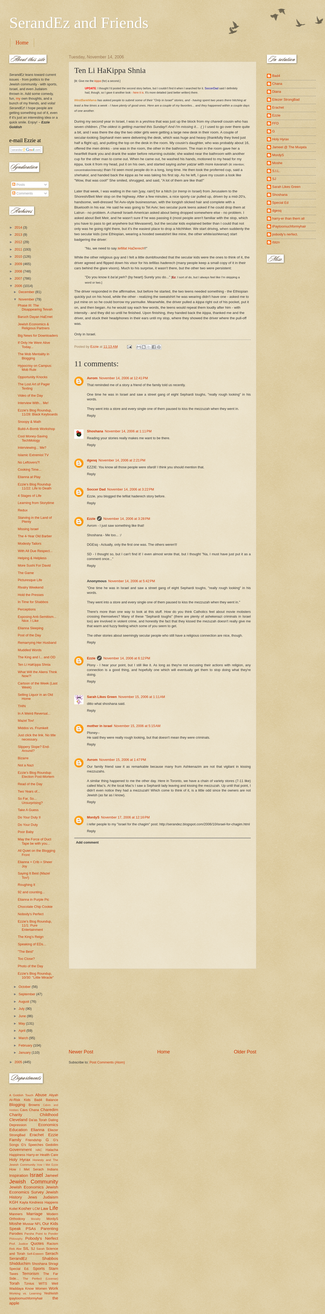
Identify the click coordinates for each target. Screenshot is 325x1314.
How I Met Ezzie (47, 1164)
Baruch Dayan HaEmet (35, 317)
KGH (13, 1202)
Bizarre (23, 758)
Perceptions (27, 609)
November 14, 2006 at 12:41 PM (123, 378)
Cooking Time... (29, 469)
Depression (17, 1125)
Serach (51, 1253)
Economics (48, 1124)
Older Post (245, 1051)
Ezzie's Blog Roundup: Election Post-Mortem (36, 775)
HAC (39, 1149)
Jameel (51, 1175)
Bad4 (38, 1100)
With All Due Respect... (35, 551)
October (24, 987)
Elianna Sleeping (30, 628)
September (27, 994)
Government (20, 1149)
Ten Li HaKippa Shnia (34, 665)
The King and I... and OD (36, 657)
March (23, 1038)
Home (22, 42)
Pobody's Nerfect (41, 1238)
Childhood (49, 1114)
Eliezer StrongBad (286, 99)
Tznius (29, 1283)
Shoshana (95, 431)
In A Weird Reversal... (34, 713)
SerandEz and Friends (78, 22)
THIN (22, 706)
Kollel (13, 1209)
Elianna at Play (29, 477)
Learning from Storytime (36, 503)
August (24, 1001)
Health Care (49, 1155)
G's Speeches (32, 1145)
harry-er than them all (288, 218)
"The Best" (26, 952)
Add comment (87, 842)
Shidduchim (20, 1263)
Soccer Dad (96, 489)
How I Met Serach (26, 1169)
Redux (22, 510)
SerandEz (18, 1258)
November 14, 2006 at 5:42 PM (131, 581)
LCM (36, 1209)
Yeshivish (51, 1293)
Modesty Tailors (29, 543)
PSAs (31, 1228)
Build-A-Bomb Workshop (36, 429)
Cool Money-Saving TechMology (32, 438)
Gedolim (51, 1145)
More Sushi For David (34, 565)
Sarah (40, 1248)
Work (53, 1288)
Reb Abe (15, 1248)
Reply (91, 416)
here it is (138, 92)
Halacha (52, 1150)
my (18, 98)
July (21, 1009)
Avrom (92, 378)
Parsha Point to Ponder (41, 1233)
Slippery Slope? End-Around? (34, 749)
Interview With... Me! (33, 403)
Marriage (34, 1213)
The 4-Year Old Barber (35, 536)
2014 (19, 227)
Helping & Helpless (32, 558)
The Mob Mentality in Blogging (33, 356)
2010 (19, 256)
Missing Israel (28, 529)
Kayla (24, 1202)
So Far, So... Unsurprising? (30, 800)
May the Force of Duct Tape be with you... (34, 841)
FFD (275, 123)
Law (44, 1208)
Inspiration (18, 1175)
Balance (52, 1100)
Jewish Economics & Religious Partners (33, 326)
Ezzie (91, 519)
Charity (15, 1114)
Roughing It (26, 885)
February (25, 1045)
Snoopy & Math (29, 422)
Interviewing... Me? (32, 448)
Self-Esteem (35, 1253)
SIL (26, 1248)
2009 (19, 264)
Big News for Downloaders (38, 335)
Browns (34, 1105)
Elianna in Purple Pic (33, 899)
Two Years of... (29, 791)
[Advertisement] (162, 1009)
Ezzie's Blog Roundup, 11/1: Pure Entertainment (35, 925)
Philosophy (15, 1238)
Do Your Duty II (29, 817)
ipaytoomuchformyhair (26, 1298)
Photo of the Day (30, 966)
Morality (35, 1219)
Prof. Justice (18, 1243)
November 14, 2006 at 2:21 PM (122, 460)
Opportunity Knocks (32, 377)
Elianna (37, 1129)
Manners (15, 1214)
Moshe (15, 1223)
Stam (53, 1268)
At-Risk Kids (19, 1100)
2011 (19, 249)
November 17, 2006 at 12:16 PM (125, 817)
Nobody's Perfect (31, 914)
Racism (52, 1244)
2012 (19, 242)
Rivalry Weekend (30, 587)
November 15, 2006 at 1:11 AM (141, 697)
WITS (43, 1283)
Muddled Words (29, 650)
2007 (19, 278)
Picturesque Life (30, 580)
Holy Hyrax (19, 1159)
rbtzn (276, 242)
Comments (22, 193)
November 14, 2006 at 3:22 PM (130, 489)
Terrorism (30, 1273)
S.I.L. (276, 171)
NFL (38, 1224)
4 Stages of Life (29, 496)
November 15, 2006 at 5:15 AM (137, 726)
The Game (26, 573)
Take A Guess (28, 810)
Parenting (49, 1228)
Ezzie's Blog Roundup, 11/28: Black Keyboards (38, 412)
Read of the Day (30, 784)
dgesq (92, 460)
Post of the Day (29, 635)
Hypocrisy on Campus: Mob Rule (35, 368)
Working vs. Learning (25, 1293)
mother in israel (99, 726)
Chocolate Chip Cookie (35, 907)
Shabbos (50, 1258)
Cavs (23, 1110)
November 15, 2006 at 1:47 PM (122, 760)
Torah (14, 1283)
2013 (19, 235)
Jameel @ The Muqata (289, 147)
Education (18, 1129)
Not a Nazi (26, 765)
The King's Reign (31, 937)
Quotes (37, 1243)
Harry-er (32, 1155)
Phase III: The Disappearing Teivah (35, 307)
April (22, 1031)
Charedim (49, 1109)
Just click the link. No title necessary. (37, 737)
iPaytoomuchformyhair (289, 226)
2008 (19, 271)
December (26, 292)
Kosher (24, 1208)
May (22, 1023)
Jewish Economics (26, 1187)
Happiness (17, 1155)
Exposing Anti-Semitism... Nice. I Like (37, 619)
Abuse (41, 1095)
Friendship (33, 1140)
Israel (36, 1175)
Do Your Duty (28, 825)
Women (41, 1288)
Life (53, 1208)
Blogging (17, 1104)
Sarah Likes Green (102, 697)
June (22, 1016)
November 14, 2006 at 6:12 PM (126, 658)
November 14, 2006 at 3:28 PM (126, 519)
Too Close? (26, 959)
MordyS (93, 817)
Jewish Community (33, 1181)
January (24, 1052)
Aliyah (53, 1095)
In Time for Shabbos (33, 602)
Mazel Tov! (26, 721)
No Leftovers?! (29, 462)
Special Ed (280, 203)
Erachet (37, 1134)
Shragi (53, 1264)
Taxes (13, 1274)
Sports (39, 1268)
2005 (19, 1062)
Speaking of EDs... (32, 944)
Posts (18, 185)
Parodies (16, 1234)
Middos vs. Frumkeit (33, 728)
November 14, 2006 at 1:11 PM (128, 431)
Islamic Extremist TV (33, 455)
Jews (32, 1197)
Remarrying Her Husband (37, 643)
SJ (33, 1249)
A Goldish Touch (21, 1095)
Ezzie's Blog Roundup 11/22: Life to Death (34, 486)
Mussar (28, 1224)
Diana (276, 92)
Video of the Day (30, 395)
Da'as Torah (38, 1120)
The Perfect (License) (40, 1278)
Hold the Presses (31, 595)
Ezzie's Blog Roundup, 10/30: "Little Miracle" (36, 975)
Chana (34, 1110)
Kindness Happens (43, 1202)
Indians (52, 1169)
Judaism (50, 1197)
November (26, 299)
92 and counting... (31, 892)
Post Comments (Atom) (107, 1062)
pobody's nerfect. (285, 234)
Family (15, 1139)
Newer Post (81, 1051)
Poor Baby (26, 832)
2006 (19, 286)
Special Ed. (19, 1269)
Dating (53, 1120)
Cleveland (18, 1119)
